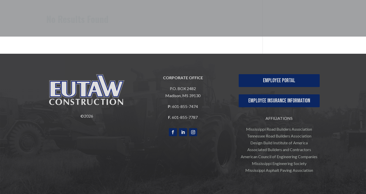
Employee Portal (279, 80)
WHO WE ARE (178, 15)
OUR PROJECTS (265, 15)
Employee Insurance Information (279, 100)
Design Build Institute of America (279, 142)
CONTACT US (342, 15)
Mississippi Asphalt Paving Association (279, 170)
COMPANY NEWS (337, 23)
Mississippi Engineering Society (279, 163)
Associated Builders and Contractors (279, 149)
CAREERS (308, 15)
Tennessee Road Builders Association (279, 135)
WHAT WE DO (223, 15)
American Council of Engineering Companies (279, 156)
